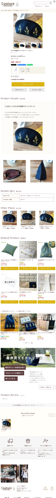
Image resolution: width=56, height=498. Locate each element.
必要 (23, 71)
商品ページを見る (11, 228)
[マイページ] (38, 6)
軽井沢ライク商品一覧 (47, 387)
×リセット (51, 414)
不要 (28, 71)
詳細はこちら (6, 455)
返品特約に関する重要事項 (17, 79)
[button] (54, 2)
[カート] (47, 6)
